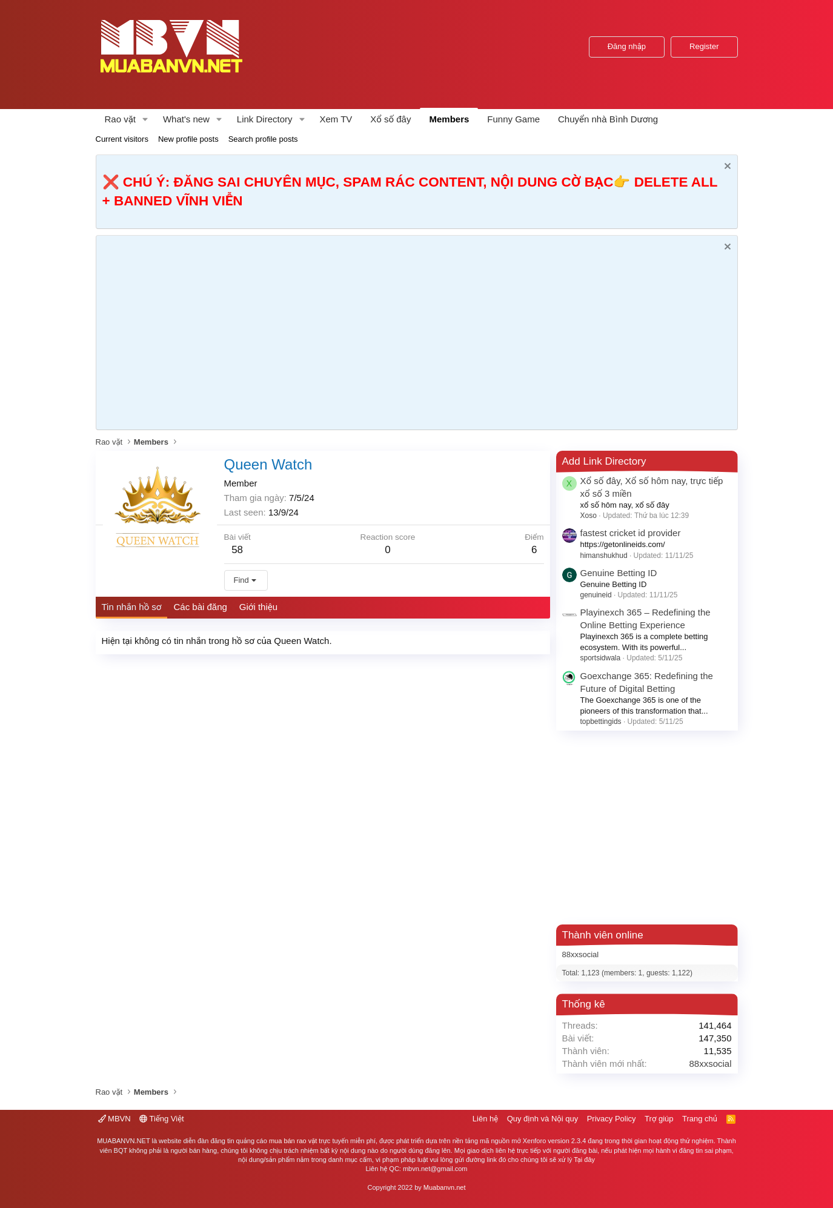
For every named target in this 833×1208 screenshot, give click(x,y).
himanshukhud (604, 555)
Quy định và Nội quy (543, 1118)
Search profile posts (263, 139)
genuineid (596, 595)
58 (237, 550)
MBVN (114, 1118)
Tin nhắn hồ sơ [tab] (132, 607)
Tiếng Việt (161, 1118)
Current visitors (122, 139)
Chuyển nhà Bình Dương (608, 119)
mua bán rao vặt (293, 1140)
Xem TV (335, 119)
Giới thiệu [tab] (258, 607)
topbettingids (601, 721)
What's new (186, 119)
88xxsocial (580, 954)
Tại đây (584, 1159)
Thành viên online (602, 935)
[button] (145, 119)
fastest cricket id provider (630, 533)
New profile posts (188, 139)
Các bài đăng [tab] (200, 607)
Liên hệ (485, 1118)
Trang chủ (699, 1118)
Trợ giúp (659, 1118)
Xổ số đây (390, 119)
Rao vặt (120, 119)
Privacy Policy (611, 1118)
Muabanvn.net (444, 1187)
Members (449, 119)
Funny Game (513, 119)
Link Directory (265, 119)
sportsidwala (600, 658)
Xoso (588, 515)
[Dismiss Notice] (726, 167)
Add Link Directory (604, 461)
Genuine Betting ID (618, 573)
